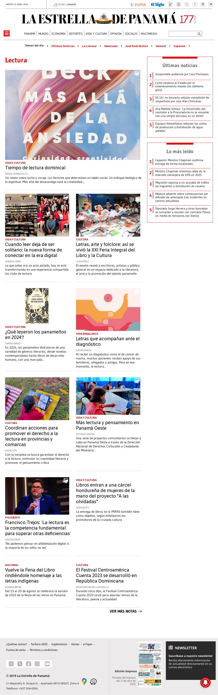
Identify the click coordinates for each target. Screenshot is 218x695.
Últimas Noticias (63, 46)
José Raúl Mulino (136, 46)
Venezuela (111, 46)
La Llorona (89, 46)
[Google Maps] (84, 681)
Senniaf (161, 46)
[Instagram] (37, 664)
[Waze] (93, 681)
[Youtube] (47, 664)
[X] (20, 664)
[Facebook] (28, 664)
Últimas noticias (179, 65)
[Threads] (11, 664)
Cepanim (179, 46)
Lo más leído (179, 151)
